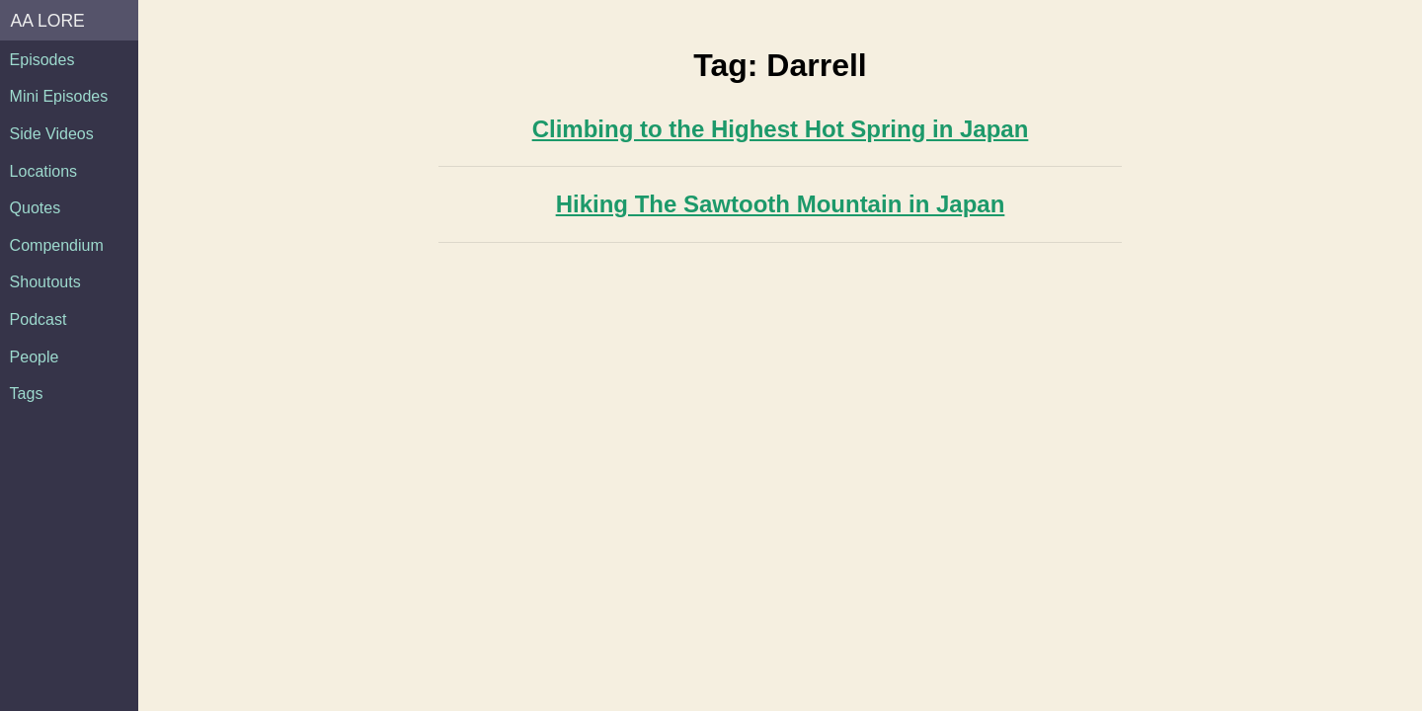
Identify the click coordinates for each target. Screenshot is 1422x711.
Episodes (42, 59)
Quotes (35, 207)
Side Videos (52, 133)
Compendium (57, 245)
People (34, 357)
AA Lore (48, 21)
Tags (26, 393)
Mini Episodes (59, 96)
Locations (44, 171)
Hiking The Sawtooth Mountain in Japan (780, 204)
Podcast (38, 319)
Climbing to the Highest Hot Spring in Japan (780, 129)
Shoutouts (45, 282)
